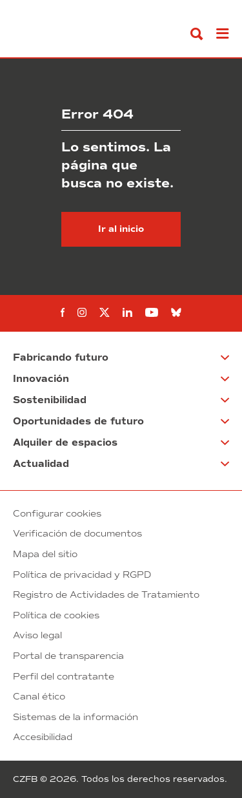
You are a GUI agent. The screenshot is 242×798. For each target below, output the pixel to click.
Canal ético (39, 696)
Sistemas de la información (75, 717)
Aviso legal (37, 635)
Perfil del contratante (63, 676)
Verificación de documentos (77, 533)
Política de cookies (56, 615)
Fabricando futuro (60, 357)
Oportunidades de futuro (78, 421)
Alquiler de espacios (65, 442)
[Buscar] (197, 34)
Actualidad (41, 464)
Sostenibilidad (49, 400)
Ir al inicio (121, 228)
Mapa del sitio (45, 554)
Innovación (41, 379)
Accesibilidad (42, 737)
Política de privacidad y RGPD (82, 574)
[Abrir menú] (223, 34)
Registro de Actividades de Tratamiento (106, 594)
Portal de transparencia (68, 656)
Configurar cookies (57, 513)
